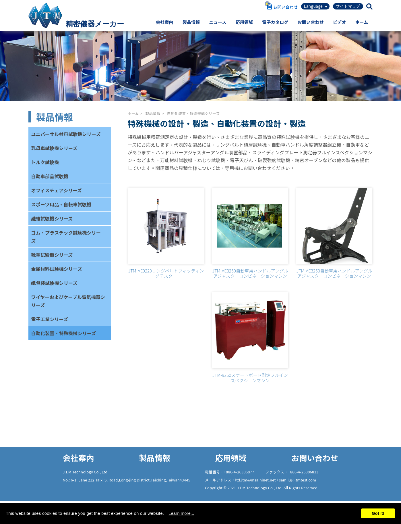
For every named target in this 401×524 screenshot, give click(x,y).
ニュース (217, 22)
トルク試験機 (45, 162)
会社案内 (164, 22)
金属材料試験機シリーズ (56, 268)
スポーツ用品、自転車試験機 (61, 204)
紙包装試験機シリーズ (54, 282)
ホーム (361, 22)
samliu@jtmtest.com (297, 480)
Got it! (378, 513)
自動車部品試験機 (50, 176)
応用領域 (244, 22)
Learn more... (181, 513)
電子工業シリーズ (49, 319)
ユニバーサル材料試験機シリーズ (66, 133)
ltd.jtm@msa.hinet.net (255, 480)
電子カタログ (275, 22)
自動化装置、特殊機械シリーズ (63, 333)
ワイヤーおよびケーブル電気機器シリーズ (68, 300)
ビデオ (339, 22)
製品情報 (191, 22)
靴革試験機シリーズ (52, 254)
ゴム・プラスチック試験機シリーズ (66, 236)
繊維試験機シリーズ (52, 218)
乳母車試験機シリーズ (54, 148)
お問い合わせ (311, 22)
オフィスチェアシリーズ (56, 190)
